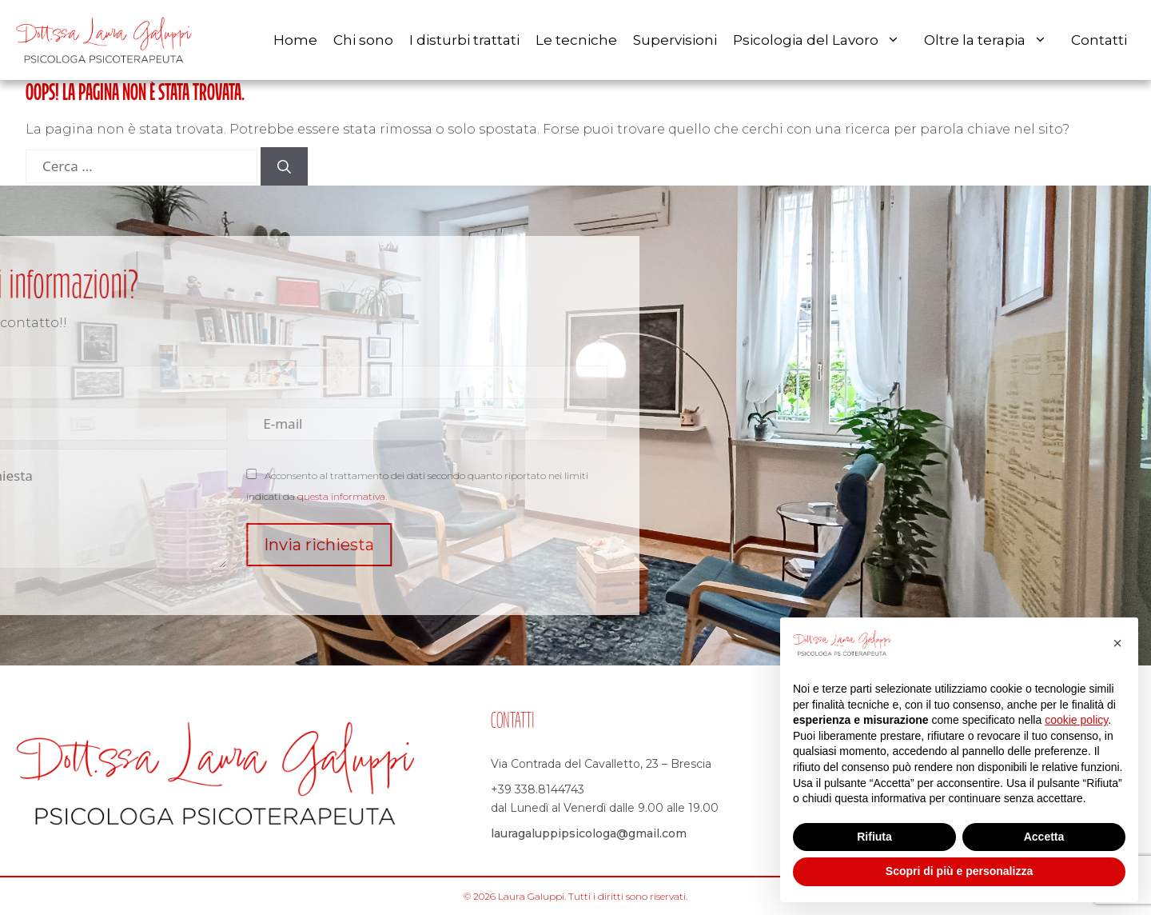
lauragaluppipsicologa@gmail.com (589, 833)
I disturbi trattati (464, 40)
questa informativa (232, 496)
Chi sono (363, 40)
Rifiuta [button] (874, 836)
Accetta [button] (1044, 836)
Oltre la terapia (993, 40)
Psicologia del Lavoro (824, 40)
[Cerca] (284, 166)
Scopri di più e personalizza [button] (959, 871)
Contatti (1099, 40)
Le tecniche (576, 40)
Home (295, 40)
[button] (1117, 643)
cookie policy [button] (1076, 719)
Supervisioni (675, 40)
